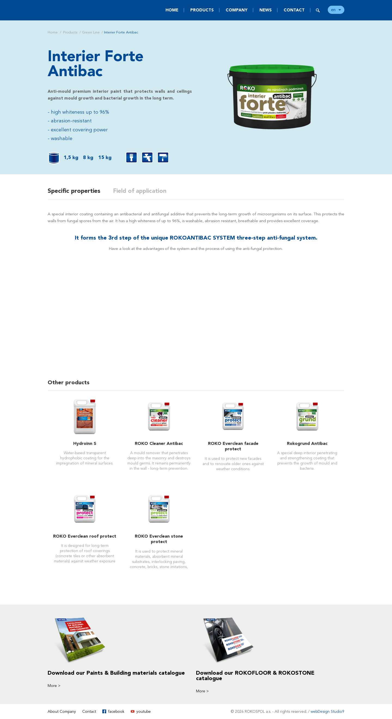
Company (236, 10)
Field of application (141, 191)
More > (54, 685)
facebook (116, 711)
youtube (143, 711)
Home (172, 10)
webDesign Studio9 (327, 711)
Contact (294, 10)
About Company (62, 711)
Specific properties (74, 191)
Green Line (91, 32)
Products (202, 10)
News (265, 10)
